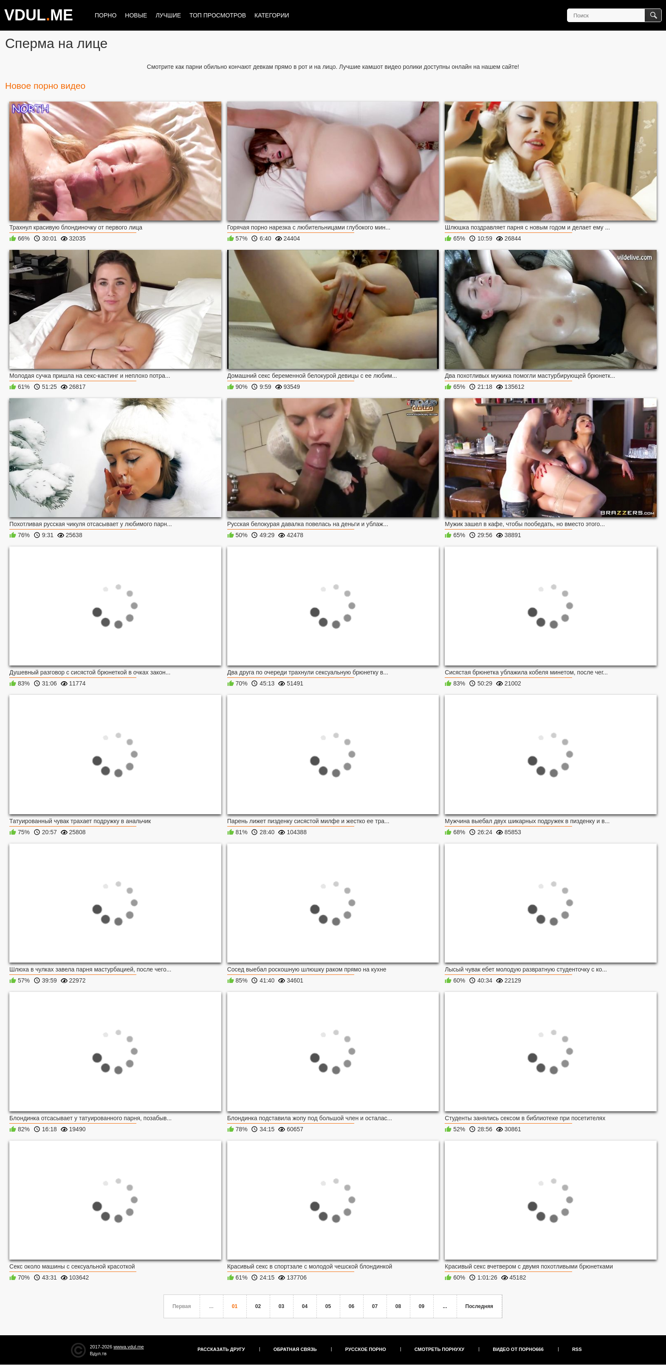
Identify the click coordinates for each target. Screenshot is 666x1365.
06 (351, 1306)
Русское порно (365, 1349)
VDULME (38, 15)
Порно (105, 15)
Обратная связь (295, 1349)
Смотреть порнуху (439, 1349)
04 (305, 1306)
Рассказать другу (221, 1349)
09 (421, 1306)
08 (398, 1306)
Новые (136, 15)
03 (281, 1306)
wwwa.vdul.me (128, 1346)
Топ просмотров (217, 15)
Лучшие (168, 15)
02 (258, 1306)
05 (328, 1306)
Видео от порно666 (518, 1349)
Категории (271, 15)
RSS (577, 1349)
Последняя (479, 1306)
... (445, 1306)
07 (375, 1306)
